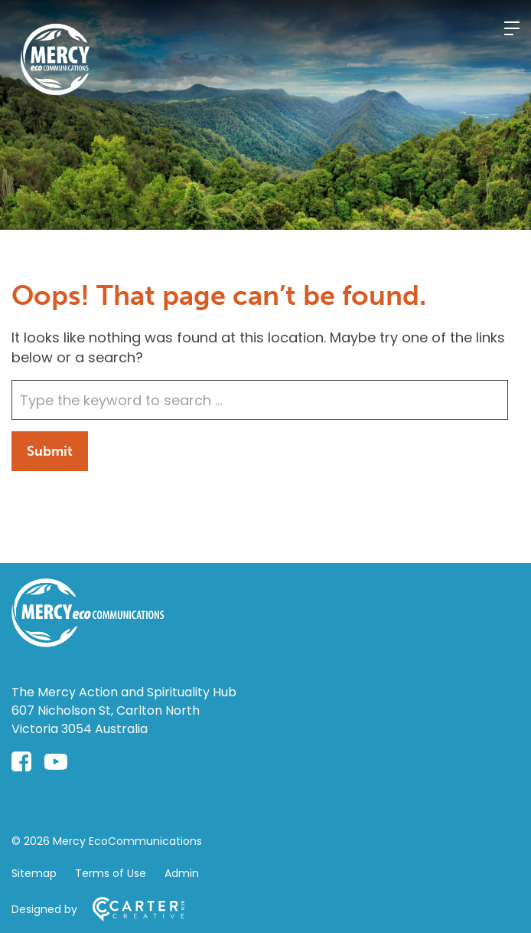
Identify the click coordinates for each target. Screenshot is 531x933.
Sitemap (34, 873)
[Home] (88, 642)
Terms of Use (110, 873)
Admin (182, 873)
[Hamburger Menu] (512, 28)
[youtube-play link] (55, 762)
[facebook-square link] (21, 762)
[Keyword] (259, 400)
